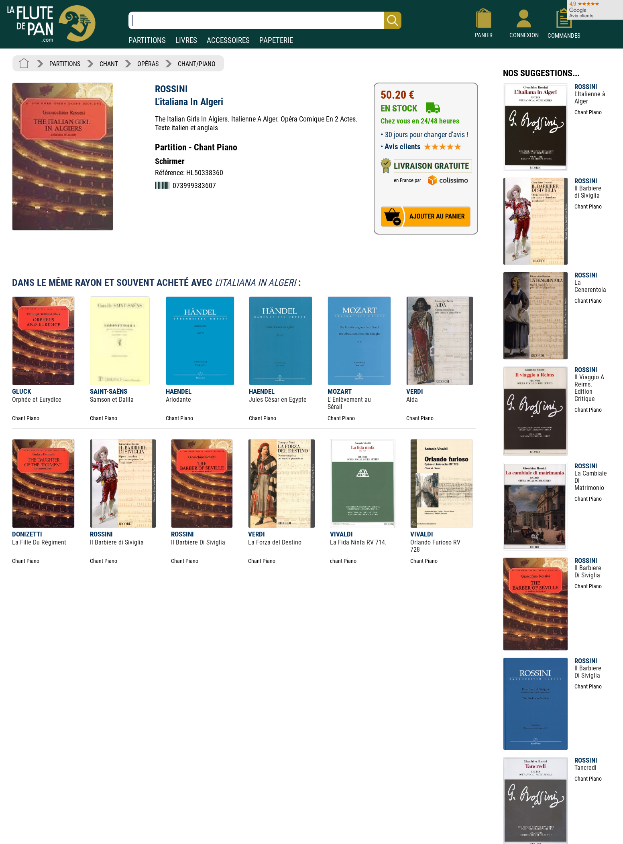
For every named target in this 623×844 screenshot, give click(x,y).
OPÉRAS (148, 64)
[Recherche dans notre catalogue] (264, 20)
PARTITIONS (147, 40)
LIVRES (186, 40)
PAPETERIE (276, 40)
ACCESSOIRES (228, 40)
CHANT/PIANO (197, 64)
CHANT (109, 64)
